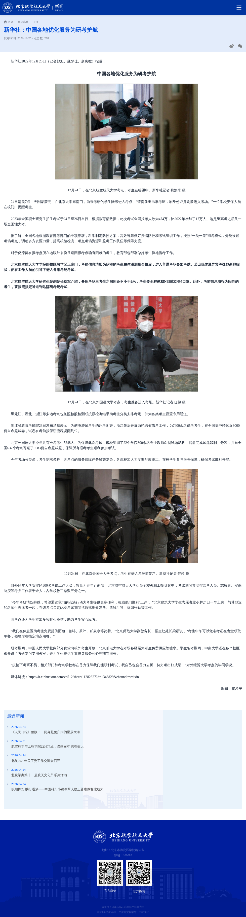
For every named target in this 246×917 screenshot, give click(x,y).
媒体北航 (23, 21)
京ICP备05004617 (106, 912)
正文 (35, 21)
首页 (10, 21)
